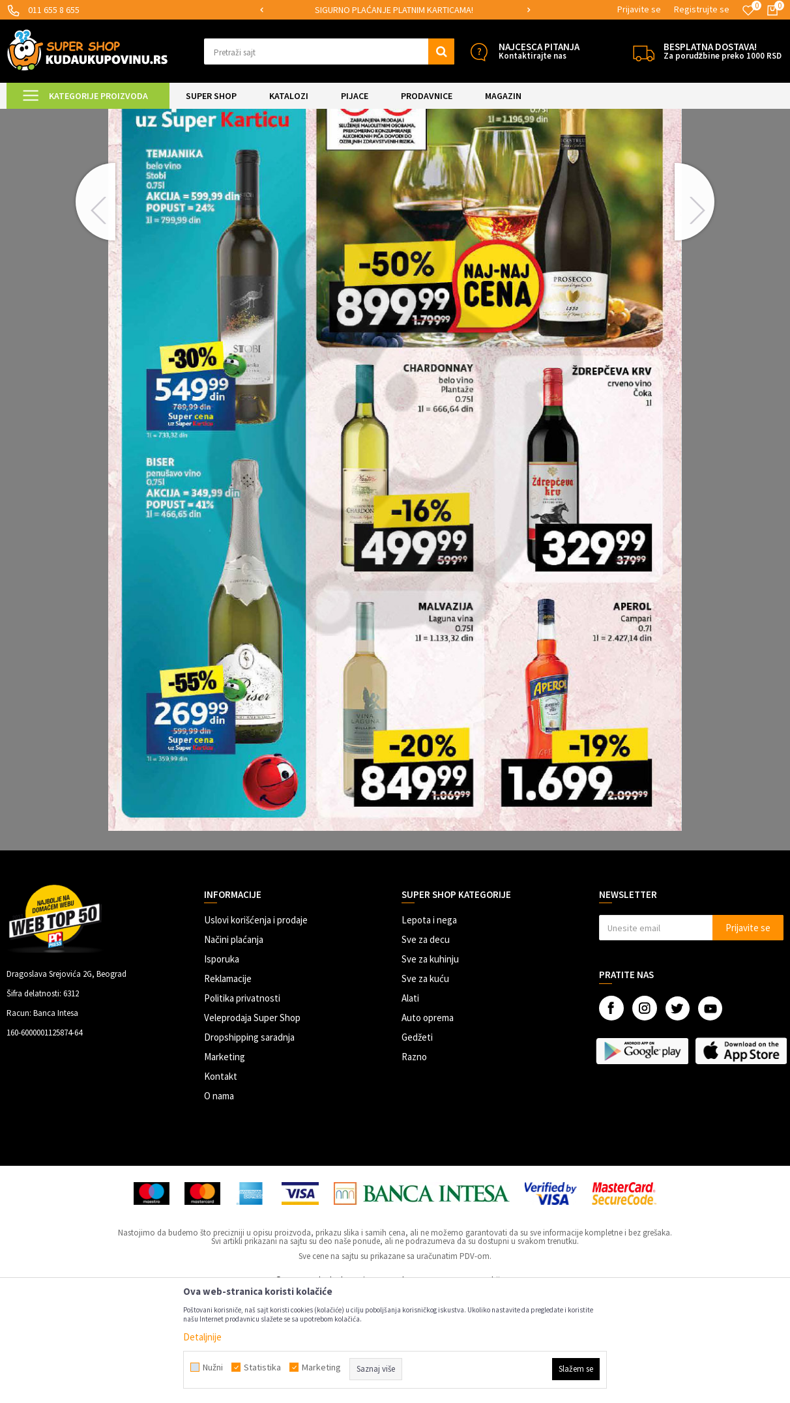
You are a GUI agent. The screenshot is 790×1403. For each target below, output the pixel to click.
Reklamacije (228, 1087)
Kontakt (220, 1185)
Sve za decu (426, 1048)
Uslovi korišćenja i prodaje (256, 1029)
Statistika (262, 1367)
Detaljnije (202, 1337)
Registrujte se (701, 9)
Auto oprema (428, 1126)
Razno (414, 1165)
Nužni (213, 1367)
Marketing (224, 1165)
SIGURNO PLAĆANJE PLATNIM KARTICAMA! (413, 10)
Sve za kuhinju (430, 1068)
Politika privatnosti (242, 1107)
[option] (414, 10)
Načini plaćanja (233, 1048)
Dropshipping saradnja (249, 1146)
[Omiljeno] (748, 10)
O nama (219, 1204)
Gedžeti (417, 1146)
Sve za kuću (425, 1087)
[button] (329, 51)
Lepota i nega (429, 1029)
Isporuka (221, 1068)
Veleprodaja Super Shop (252, 1126)
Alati (410, 1107)
